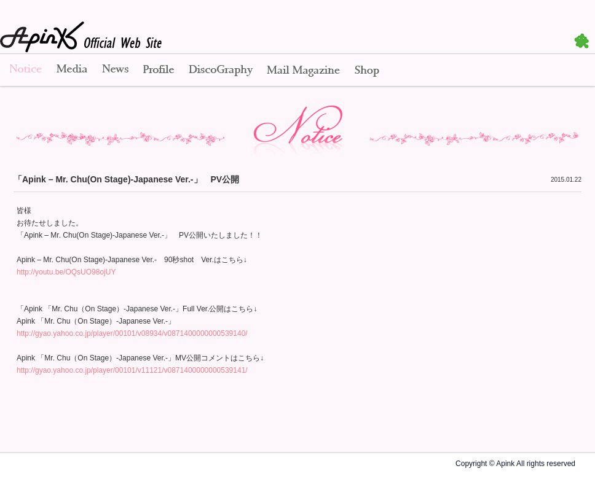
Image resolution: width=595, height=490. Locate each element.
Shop (366, 70)
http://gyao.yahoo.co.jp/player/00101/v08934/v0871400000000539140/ (132, 333)
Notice (24, 70)
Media (72, 70)
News (115, 70)
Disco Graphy (220, 70)
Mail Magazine (303, 70)
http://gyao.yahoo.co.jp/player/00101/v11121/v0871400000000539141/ (132, 370)
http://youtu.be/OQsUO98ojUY (66, 272)
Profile (158, 70)
